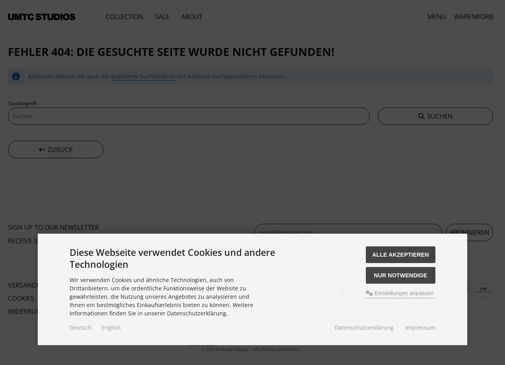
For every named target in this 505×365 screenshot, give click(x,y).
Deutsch (80, 327)
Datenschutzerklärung (364, 327)
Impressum (420, 327)
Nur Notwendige (400, 275)
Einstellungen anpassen (400, 293)
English (111, 327)
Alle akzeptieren (400, 255)
